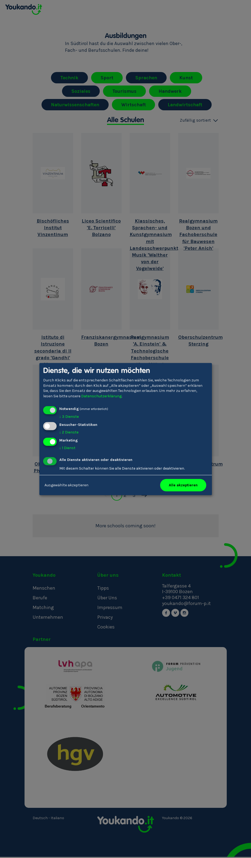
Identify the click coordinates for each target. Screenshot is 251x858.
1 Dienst (67, 448)
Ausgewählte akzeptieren (66, 485)
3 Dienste (69, 416)
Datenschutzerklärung (101, 396)
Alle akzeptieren (183, 485)
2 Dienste (68, 432)
